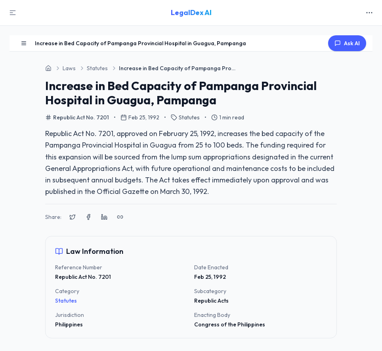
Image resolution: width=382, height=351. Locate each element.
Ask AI (347, 43)
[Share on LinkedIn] (104, 217)
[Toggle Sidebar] (13, 13)
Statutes (66, 300)
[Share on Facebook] (88, 217)
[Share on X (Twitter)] (72, 217)
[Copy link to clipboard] (120, 217)
